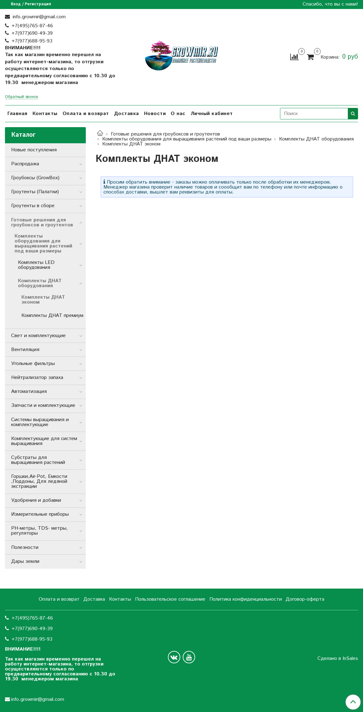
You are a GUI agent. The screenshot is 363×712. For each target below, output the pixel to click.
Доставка (126, 113)
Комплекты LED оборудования (36, 265)
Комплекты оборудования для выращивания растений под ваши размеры (186, 139)
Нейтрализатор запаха (37, 377)
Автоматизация (29, 391)
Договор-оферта (305, 599)
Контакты (45, 113)
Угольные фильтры (33, 363)
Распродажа (25, 163)
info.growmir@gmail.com (38, 16)
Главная (17, 113)
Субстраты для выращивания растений (38, 460)
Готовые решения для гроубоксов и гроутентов (165, 134)
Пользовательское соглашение (170, 599)
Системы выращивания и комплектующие (40, 422)
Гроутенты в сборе (33, 205)
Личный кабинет (211, 113)
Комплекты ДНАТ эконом (43, 300)
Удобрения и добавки (36, 500)
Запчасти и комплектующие (43, 405)
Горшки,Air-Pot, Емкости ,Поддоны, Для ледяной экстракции (39, 481)
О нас (178, 113)
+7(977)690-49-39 (32, 33)
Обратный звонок (21, 97)
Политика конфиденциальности (245, 599)
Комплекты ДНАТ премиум (52, 315)
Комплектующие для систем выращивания (44, 441)
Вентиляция (25, 349)
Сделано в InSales (337, 658)
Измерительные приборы (40, 514)
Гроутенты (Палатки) (35, 191)
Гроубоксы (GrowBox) (35, 177)
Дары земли (25, 561)
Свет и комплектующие (38, 335)
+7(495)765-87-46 (32, 25)
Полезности (24, 547)
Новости (155, 113)
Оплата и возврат (86, 113)
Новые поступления (34, 150)
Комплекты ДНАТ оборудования (316, 139)
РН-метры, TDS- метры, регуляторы (39, 531)
